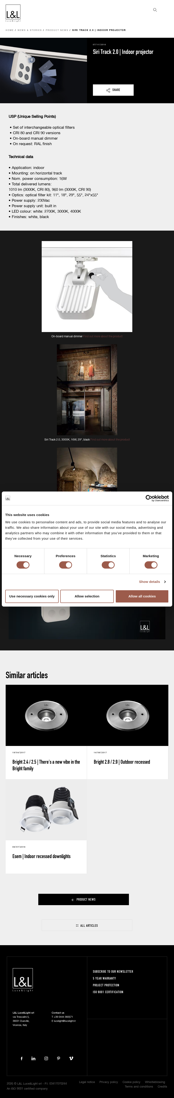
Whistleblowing (155, 1082)
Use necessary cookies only (32, 596)
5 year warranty (104, 978)
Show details (149, 582)
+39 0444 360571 (63, 1017)
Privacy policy (108, 1082)
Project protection (106, 985)
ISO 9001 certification (108, 992)
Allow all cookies (142, 596)
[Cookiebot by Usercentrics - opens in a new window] (149, 498)
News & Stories (30, 30)
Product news (57, 30)
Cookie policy (131, 1082)
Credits (162, 1086)
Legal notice (87, 1082)
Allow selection (87, 596)
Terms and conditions (139, 1086)
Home (10, 30)
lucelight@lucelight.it (64, 1021)
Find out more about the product (103, 336)
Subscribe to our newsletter (113, 971)
